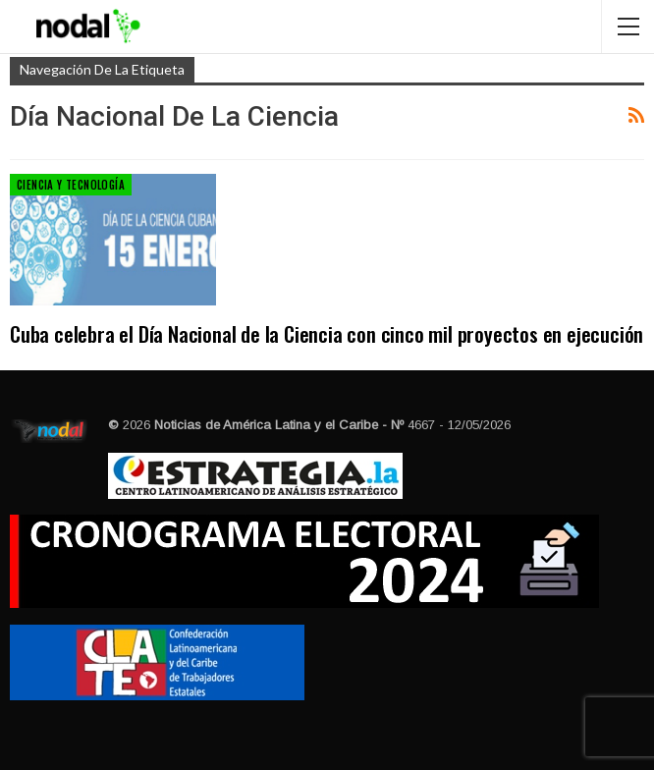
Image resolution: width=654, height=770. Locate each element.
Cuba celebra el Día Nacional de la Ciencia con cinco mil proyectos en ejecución (326, 333)
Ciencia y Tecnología (71, 184)
